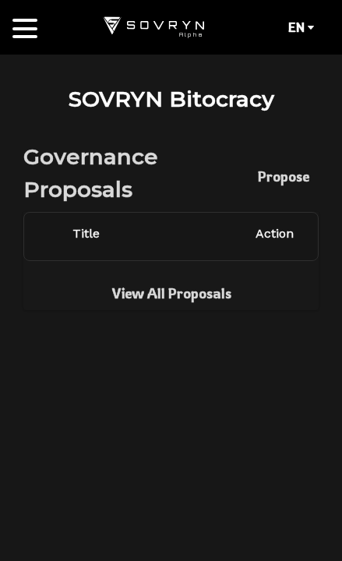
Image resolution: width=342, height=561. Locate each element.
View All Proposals (171, 293)
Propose (283, 176)
